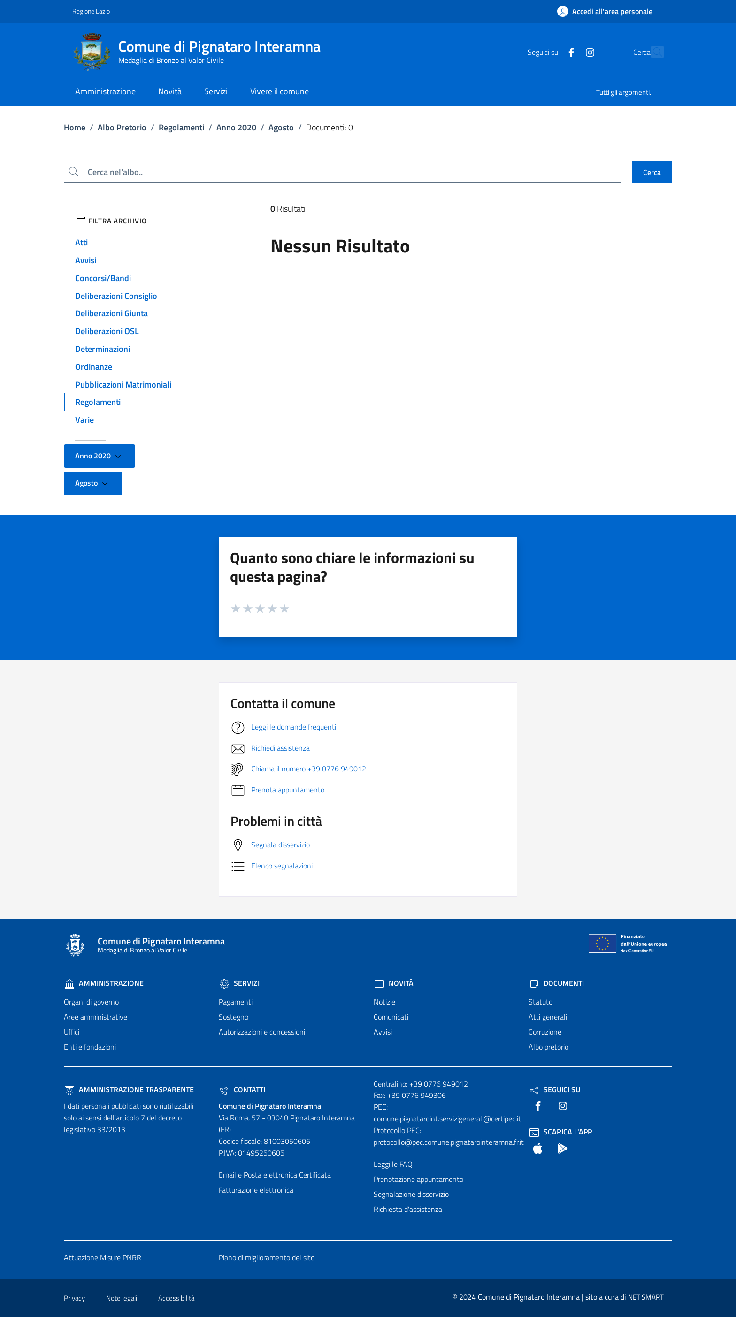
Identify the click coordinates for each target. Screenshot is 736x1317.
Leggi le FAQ (393, 1164)
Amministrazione (104, 983)
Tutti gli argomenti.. (624, 92)
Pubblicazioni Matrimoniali (123, 384)
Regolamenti (181, 127)
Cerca (652, 172)
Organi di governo (91, 1001)
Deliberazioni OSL (107, 331)
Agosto (281, 127)
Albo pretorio (548, 1046)
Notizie (384, 1001)
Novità (394, 983)
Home (74, 127)
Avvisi (85, 260)
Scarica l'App (560, 1131)
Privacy (74, 1298)
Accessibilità (176, 1298)
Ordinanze (93, 366)
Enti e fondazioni (90, 1046)
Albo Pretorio (122, 127)
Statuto (540, 1001)
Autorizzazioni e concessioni (262, 1031)
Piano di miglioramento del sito (266, 1257)
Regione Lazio (91, 11)
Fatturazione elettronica (256, 1189)
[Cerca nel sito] (652, 52)
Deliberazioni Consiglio (116, 295)
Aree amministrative (95, 1016)
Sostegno (233, 1016)
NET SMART (646, 1297)
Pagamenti (236, 1001)
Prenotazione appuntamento (418, 1179)
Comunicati (391, 1016)
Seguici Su (554, 1089)
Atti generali (548, 1016)
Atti (81, 242)
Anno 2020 (236, 127)
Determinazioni (102, 349)
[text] (550, 51)
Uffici (71, 1031)
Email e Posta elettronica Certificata (275, 1174)
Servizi (239, 983)
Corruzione (545, 1031)
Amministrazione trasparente (129, 1089)
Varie (84, 419)
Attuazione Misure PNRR (102, 1257)
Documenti (556, 983)
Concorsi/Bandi (103, 278)
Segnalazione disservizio (411, 1194)
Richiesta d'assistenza (408, 1209)
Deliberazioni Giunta (111, 313)
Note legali (121, 1298)
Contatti (242, 1089)
